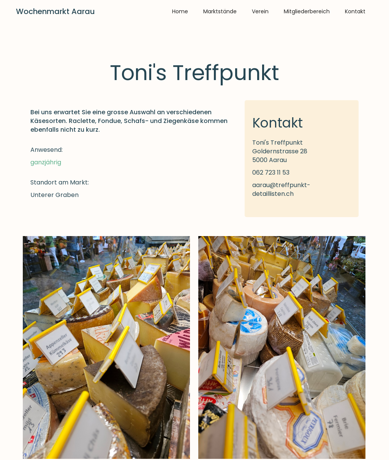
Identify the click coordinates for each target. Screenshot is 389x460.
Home (180, 11)
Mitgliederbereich (307, 11)
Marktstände (220, 11)
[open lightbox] (106, 347)
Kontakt (355, 11)
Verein (260, 11)
